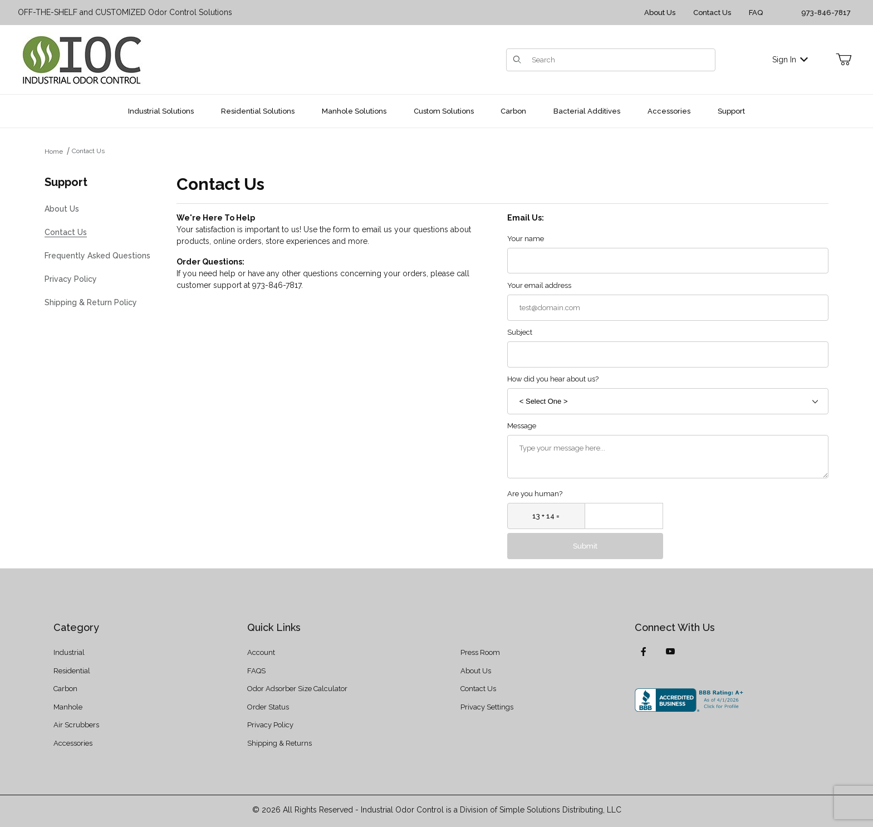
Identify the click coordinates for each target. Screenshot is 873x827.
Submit (585, 546)
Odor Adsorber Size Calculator (297, 688)
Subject (519, 332)
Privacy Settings (486, 707)
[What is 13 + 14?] (546, 516)
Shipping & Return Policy (91, 302)
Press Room (480, 652)
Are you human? (534, 494)
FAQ (756, 12)
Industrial (69, 652)
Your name (525, 238)
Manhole (67, 707)
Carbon (65, 688)
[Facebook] (644, 651)
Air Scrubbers (76, 725)
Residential (71, 671)
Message (521, 426)
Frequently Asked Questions (97, 255)
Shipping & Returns (279, 743)
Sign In (790, 59)
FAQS (256, 671)
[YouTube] (670, 651)
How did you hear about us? (553, 379)
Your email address (539, 285)
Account (261, 652)
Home (54, 151)
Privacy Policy (71, 279)
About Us (659, 12)
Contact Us (712, 12)
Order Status (268, 707)
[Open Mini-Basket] (843, 59)
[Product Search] (620, 60)
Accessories (72, 743)
